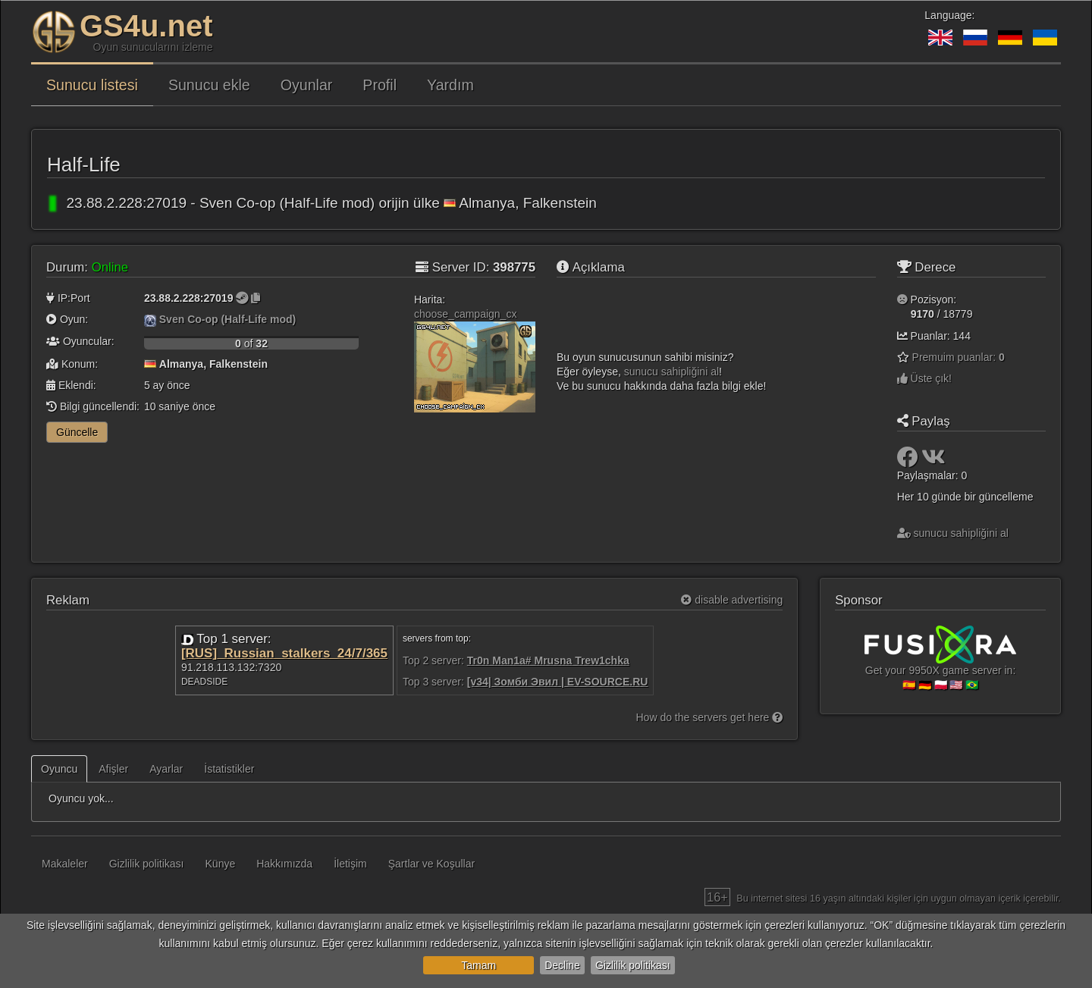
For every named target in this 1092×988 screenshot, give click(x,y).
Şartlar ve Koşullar (431, 864)
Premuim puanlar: (958, 357)
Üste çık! (924, 378)
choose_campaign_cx (465, 314)
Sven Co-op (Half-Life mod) (227, 319)
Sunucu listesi (92, 85)
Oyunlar (307, 85)
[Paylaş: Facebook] (909, 461)
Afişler (113, 769)
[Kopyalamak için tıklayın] (255, 298)
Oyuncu (59, 769)
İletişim (350, 864)
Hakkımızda (284, 864)
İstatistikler (229, 769)
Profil (379, 85)
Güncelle (77, 432)
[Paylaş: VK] (933, 461)
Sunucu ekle (209, 85)
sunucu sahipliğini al (671, 371)
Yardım (450, 85)
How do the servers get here (709, 717)
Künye (221, 864)
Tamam (478, 965)
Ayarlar (166, 769)
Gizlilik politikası (632, 965)
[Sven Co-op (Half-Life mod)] (150, 319)
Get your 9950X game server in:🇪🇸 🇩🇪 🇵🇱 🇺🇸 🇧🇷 (940, 664)
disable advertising (732, 600)
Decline (562, 965)
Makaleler (65, 864)
